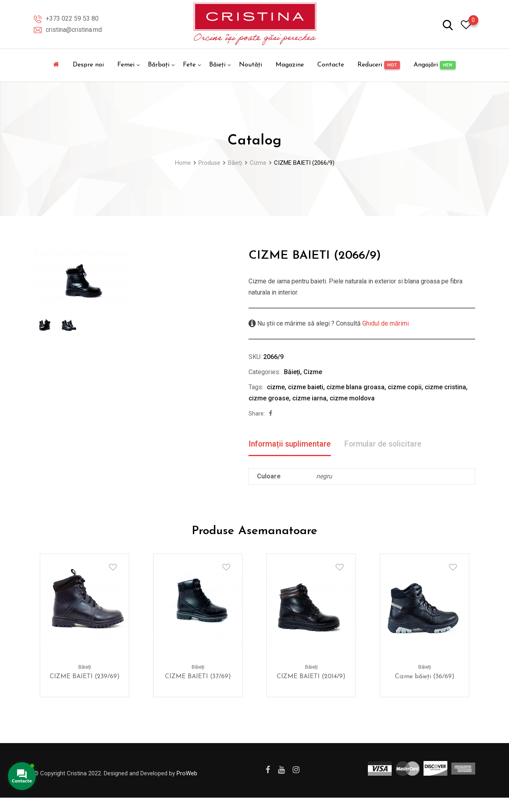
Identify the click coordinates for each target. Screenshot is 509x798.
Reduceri (378, 65)
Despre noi (88, 65)
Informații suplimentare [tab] (291, 444)
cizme (276, 387)
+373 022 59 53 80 (72, 18)
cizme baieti (305, 387)
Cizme (312, 372)
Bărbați (158, 65)
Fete (189, 65)
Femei (125, 65)
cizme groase (269, 398)
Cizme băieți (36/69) (425, 677)
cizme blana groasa (355, 387)
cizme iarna (309, 398)
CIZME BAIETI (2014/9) (311, 677)
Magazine (290, 65)
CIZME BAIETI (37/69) (198, 677)
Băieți (217, 65)
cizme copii (405, 387)
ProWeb (187, 773)
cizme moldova (352, 398)
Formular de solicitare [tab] (385, 444)
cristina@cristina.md (74, 29)
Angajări (435, 65)
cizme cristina (445, 387)
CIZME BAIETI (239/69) (85, 677)
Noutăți (250, 65)
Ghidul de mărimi (385, 323)
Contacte (330, 65)
